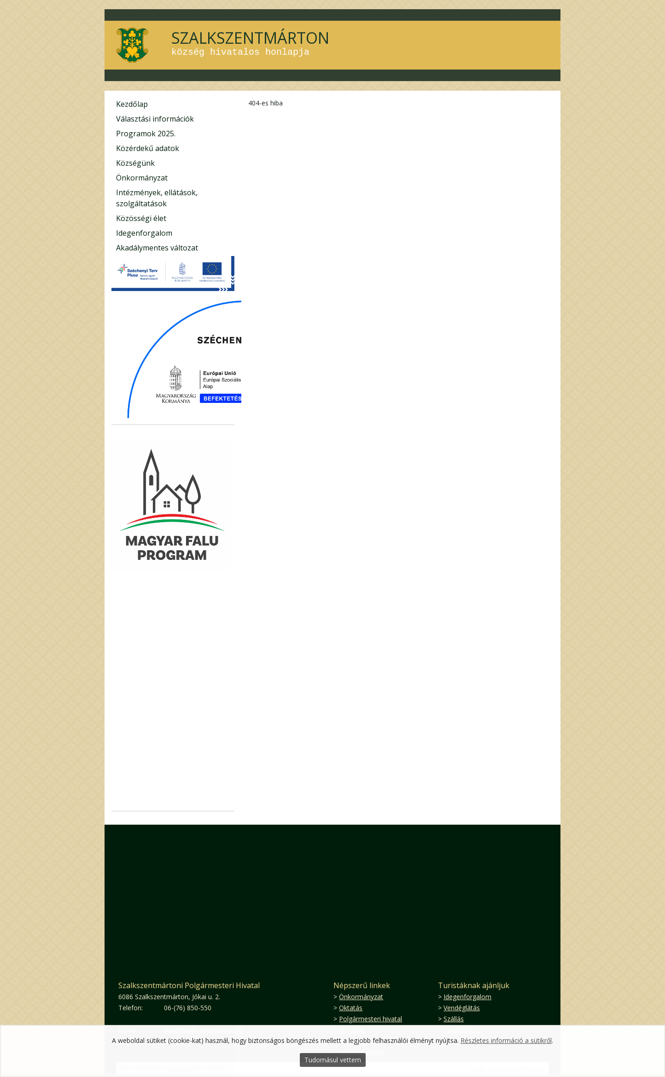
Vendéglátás (461, 1007)
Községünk (135, 163)
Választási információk (155, 119)
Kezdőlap (132, 104)
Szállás (453, 1018)
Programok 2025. (145, 133)
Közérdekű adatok (147, 148)
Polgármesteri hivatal (370, 1018)
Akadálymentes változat (157, 248)
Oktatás (350, 1007)
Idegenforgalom (144, 233)
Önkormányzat (142, 178)
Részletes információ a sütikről (506, 1040)
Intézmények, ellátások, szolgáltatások (157, 198)
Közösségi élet (141, 218)
